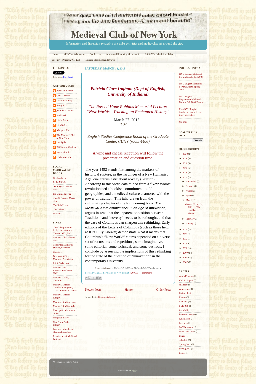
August (189, 190)
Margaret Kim (63, 130)
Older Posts (163, 289)
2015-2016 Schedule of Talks (159, 54)
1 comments (146, 272)
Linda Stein (62, 120)
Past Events (95, 54)
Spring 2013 (185, 348)
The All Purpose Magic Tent (64, 199)
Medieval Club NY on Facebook (147, 268)
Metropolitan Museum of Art (64, 312)
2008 (185, 257)
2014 (185, 229)
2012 (185, 238)
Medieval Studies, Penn (64, 302)
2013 (185, 234)
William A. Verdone (66, 147)
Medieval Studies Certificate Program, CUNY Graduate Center (64, 287)
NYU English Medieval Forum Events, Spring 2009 (190, 86)
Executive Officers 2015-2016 (66, 59)
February (190, 218)
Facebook (68, 77)
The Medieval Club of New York (66, 137)
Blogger (133, 370)
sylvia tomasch (64, 157)
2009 (185, 252)
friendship (184, 310)
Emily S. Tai (62, 105)
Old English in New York (62, 188)
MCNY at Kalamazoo (74, 54)
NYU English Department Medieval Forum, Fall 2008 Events (191, 99)
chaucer (183, 284)
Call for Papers (186, 280)
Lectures (183, 323)
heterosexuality (186, 314)
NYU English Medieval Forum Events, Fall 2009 (191, 75)
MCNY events (186, 327)
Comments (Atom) (107, 297)
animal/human (186, 276)
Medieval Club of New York (64, 239)
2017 (185, 168)
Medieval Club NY (122, 268)
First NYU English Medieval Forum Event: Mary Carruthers (190, 112)
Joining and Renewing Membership (123, 54)
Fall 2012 (183, 306)
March (189, 200)
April (188, 195)
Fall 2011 (183, 301)
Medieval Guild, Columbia (61, 279)
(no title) (183, 121)
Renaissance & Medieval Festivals (65, 338)
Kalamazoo (184, 318)
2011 (185, 243)
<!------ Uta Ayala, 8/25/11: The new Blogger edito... (194, 209)
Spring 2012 (185, 344)
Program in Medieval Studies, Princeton (63, 331)
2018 (185, 163)
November (191, 181)
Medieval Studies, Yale (64, 306)
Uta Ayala (61, 142)
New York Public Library (61, 323)
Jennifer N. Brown (65, 110)
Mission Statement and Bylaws (100, 59)
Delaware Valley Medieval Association (63, 258)
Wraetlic (57, 213)
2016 (185, 172)
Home (55, 54)
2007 (185, 262)
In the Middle (59, 182)
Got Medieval (59, 178)
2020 (185, 154)
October (190, 186)
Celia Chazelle (63, 95)
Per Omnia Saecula (62, 193)
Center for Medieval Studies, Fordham (63, 246)
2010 (185, 248)
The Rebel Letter (61, 205)
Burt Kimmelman (65, 90)
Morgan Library (60, 317)
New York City (186, 331)
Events (182, 297)
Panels (182, 335)
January (190, 223)
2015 (185, 177)
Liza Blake (62, 125)
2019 (185, 158)
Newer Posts (93, 289)
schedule (183, 340)
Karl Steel (61, 115)
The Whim (58, 209)
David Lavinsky (64, 100)
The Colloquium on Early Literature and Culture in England (62, 230)
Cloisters (57, 252)
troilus (182, 353)
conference (184, 289)
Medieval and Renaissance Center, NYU (63, 270)
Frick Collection (61, 263)
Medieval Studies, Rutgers (61, 296)
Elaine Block (185, 293)
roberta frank (63, 152)
